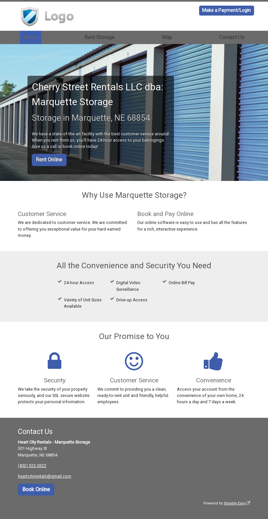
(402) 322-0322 (32, 465)
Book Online (36, 489)
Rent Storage (99, 37)
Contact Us (231, 37)
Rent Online (49, 159)
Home (30, 37)
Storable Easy (237, 503)
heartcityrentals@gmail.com (44, 476)
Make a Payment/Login (226, 10)
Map (167, 37)
